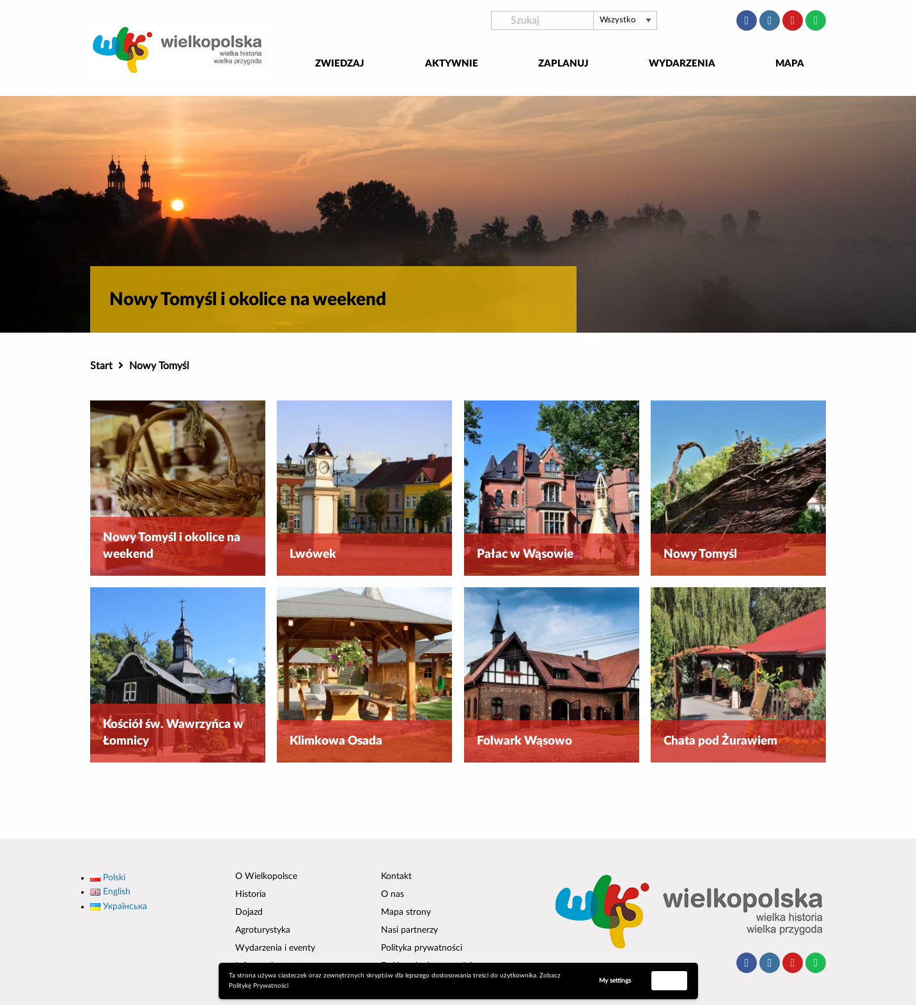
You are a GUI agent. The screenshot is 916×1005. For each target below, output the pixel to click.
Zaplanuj (563, 63)
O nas (392, 894)
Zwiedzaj (339, 63)
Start (101, 366)
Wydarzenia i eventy (275, 948)
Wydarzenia (682, 63)
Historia (250, 894)
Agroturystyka (262, 930)
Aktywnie (451, 63)
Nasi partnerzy (409, 930)
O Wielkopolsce (266, 876)
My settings (615, 980)
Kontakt (396, 876)
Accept (669, 980)
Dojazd (249, 912)
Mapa (789, 63)
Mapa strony (406, 912)
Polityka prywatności (421, 948)
